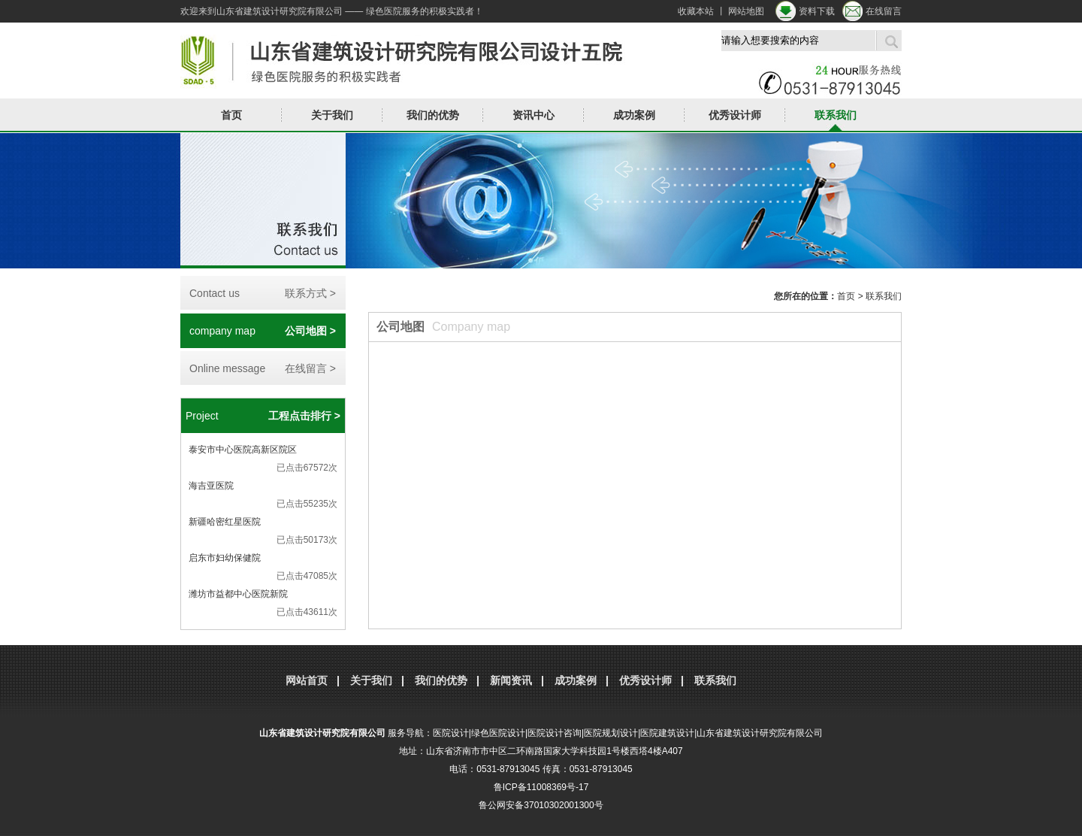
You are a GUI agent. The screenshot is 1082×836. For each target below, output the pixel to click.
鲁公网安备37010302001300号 (541, 805)
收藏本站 (696, 11)
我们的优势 (433, 115)
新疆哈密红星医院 (225, 521)
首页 (231, 115)
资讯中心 (533, 115)
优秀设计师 (735, 115)
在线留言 (884, 11)
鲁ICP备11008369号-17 (541, 787)
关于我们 (332, 115)
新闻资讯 (511, 680)
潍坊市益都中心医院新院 (238, 594)
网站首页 (307, 680)
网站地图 (746, 11)
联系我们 (836, 115)
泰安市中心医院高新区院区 (243, 449)
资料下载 (817, 11)
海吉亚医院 (211, 485)
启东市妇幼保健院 (225, 558)
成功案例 (634, 115)
